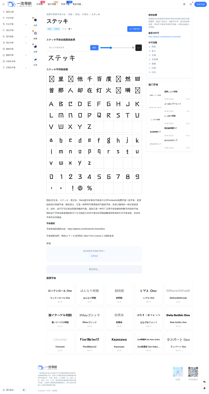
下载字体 (135, 29)
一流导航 (54, 391)
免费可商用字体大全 (56, 14)
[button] (35, 59)
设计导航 (53, 3)
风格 (70, 14)
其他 (77, 14)
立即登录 (94, 256)
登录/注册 (201, 4)
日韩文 (85, 14)
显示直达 (10, 390)
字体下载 (66, 3)
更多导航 (77, 4)
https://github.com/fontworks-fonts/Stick (164, 37)
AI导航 (40, 3)
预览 (94, 48)
